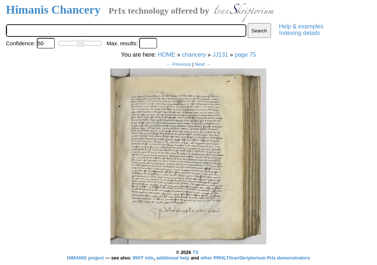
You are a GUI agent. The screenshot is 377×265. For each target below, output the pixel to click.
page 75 (245, 55)
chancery (194, 55)
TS (195, 252)
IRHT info (143, 258)
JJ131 (220, 55)
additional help (173, 258)
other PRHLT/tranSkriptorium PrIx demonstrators (255, 258)
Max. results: (122, 43)
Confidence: (20, 43)
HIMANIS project (86, 258)
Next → (203, 64)
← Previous (178, 64)
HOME (167, 55)
